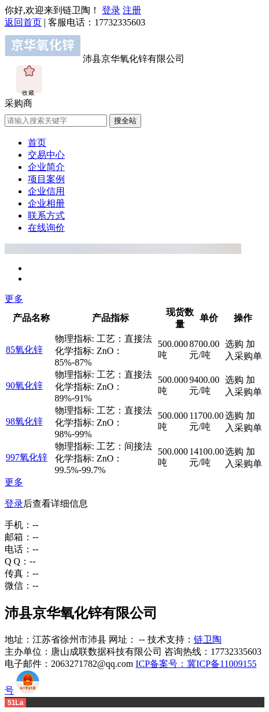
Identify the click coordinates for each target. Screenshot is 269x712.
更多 (14, 299)
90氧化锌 (24, 385)
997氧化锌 (26, 457)
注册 (132, 10)
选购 (234, 344)
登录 (111, 10)
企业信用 (46, 191)
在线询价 (46, 228)
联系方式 (46, 215)
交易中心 (46, 155)
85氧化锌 (24, 350)
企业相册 (46, 203)
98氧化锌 (24, 421)
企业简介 (46, 167)
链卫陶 (208, 639)
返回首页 (23, 22)
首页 (37, 142)
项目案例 (46, 179)
